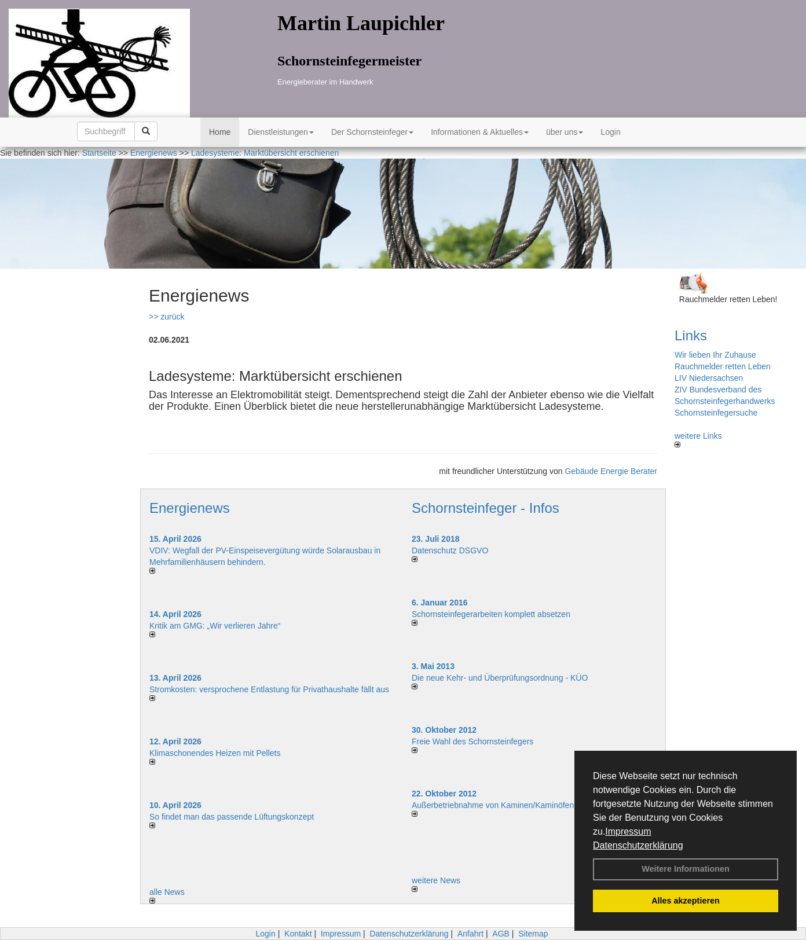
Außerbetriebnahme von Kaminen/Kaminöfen (493, 805)
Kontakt (298, 933)
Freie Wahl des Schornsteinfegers (472, 741)
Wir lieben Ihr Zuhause (715, 354)
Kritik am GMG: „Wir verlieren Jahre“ (214, 625)
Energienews (189, 508)
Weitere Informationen (686, 868)
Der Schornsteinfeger (372, 132)
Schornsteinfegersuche (716, 412)
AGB (501, 933)
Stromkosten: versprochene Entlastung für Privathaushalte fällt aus (269, 689)
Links (691, 335)
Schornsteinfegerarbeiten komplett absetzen (491, 614)
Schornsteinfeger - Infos (485, 508)
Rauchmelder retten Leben (723, 366)
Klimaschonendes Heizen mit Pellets (214, 753)
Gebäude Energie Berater (611, 471)
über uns (564, 132)
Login (610, 132)
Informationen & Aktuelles (480, 132)
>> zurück (166, 316)
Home (219, 132)
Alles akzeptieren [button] (685, 900)
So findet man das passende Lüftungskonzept (231, 816)
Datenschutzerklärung (638, 845)
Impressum (628, 831)
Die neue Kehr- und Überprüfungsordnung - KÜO (500, 677)
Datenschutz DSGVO (450, 550)
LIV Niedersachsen (709, 378)
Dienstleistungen (281, 132)
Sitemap (533, 933)
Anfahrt (470, 933)
